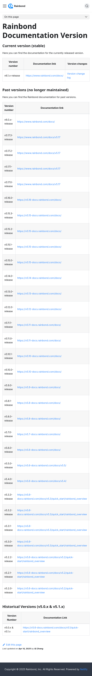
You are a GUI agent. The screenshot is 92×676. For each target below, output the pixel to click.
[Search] (87, 6)
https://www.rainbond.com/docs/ (44, 75)
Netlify (83, 669)
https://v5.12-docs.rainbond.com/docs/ (39, 309)
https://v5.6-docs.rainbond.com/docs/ (39, 449)
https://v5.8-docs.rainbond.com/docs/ (39, 402)
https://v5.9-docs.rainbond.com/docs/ (39, 387)
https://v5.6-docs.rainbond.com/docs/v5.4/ (41, 481)
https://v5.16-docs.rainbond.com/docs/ (39, 199)
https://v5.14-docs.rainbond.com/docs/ (39, 277)
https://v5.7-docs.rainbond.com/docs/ (39, 434)
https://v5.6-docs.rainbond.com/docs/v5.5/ (41, 465)
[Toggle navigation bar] (4, 6)
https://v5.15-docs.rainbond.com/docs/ (39, 215)
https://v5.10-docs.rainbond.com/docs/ (39, 356)
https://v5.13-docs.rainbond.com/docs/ (39, 293)
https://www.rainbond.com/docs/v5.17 (38, 137)
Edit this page (11, 644)
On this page (11, 16)
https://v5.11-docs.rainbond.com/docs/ (39, 324)
